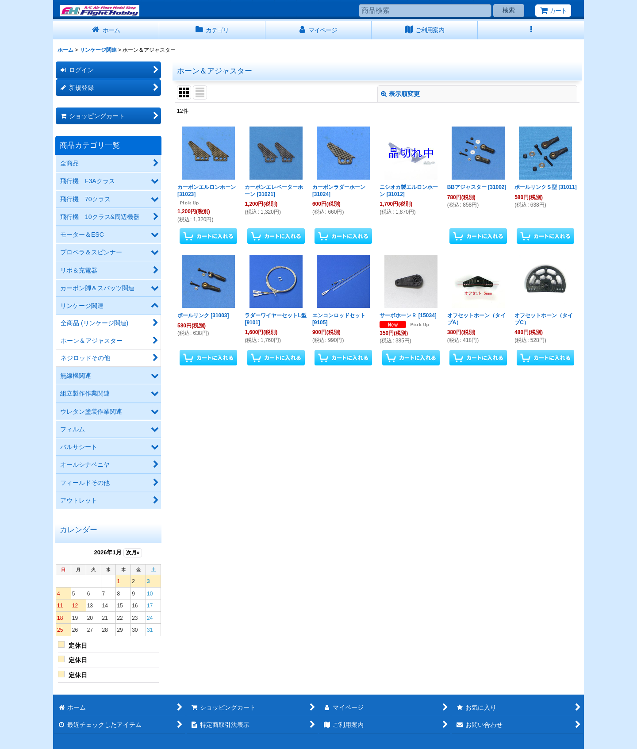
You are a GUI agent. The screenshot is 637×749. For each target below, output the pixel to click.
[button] (531, 30)
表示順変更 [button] (400, 93)
